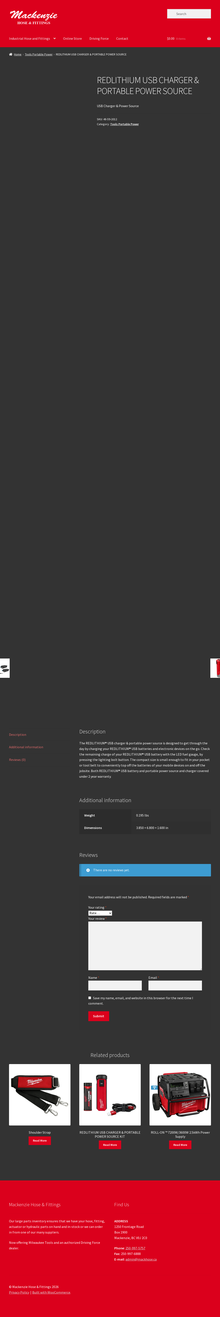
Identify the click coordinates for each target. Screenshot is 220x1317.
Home (17, 54)
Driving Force (99, 38)
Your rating (97, 907)
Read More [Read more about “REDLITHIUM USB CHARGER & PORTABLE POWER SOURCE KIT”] (110, 1145)
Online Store (72, 38)
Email (153, 977)
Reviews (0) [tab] (17, 759)
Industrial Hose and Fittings (29, 38)
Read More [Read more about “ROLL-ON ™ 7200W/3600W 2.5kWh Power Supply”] (180, 1145)
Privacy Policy (19, 1292)
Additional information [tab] (26, 747)
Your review (97, 918)
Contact (122, 38)
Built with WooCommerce (51, 1292)
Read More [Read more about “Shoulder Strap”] (40, 1140)
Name (93, 977)
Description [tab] (17, 734)
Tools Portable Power (39, 54)
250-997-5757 (135, 1248)
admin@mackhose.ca (141, 1259)
